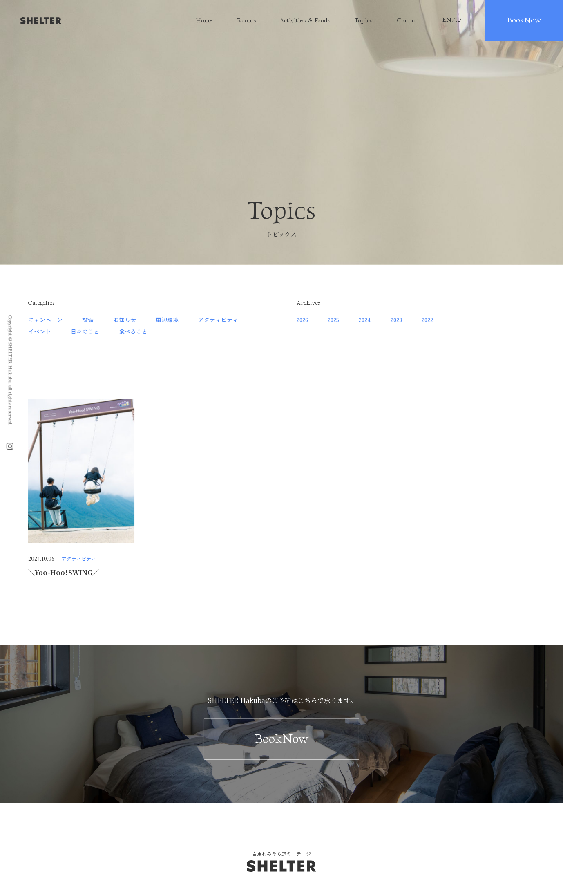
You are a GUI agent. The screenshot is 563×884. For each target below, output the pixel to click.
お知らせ (124, 320)
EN (446, 20)
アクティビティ (218, 320)
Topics (364, 21)
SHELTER (41, 20)
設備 (88, 320)
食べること (133, 331)
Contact (407, 21)
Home (204, 21)
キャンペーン (45, 320)
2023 (396, 320)
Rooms (246, 21)
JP (458, 20)
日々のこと (85, 331)
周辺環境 (167, 320)
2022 (427, 320)
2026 (302, 320)
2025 (333, 320)
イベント (39, 331)
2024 (365, 320)
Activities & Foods (305, 21)
